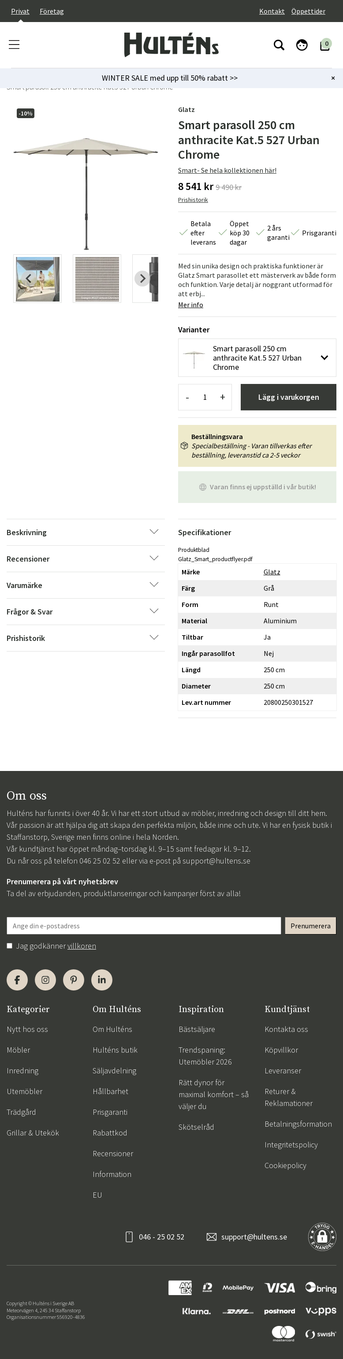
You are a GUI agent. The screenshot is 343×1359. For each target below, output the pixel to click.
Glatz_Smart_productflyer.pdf (215, 559)
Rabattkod (110, 1133)
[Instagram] (45, 979)
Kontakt (272, 11)
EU (97, 1195)
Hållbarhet (110, 1091)
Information (112, 1174)
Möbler (18, 1050)
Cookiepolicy (285, 1165)
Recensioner (113, 1153)
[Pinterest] (73, 979)
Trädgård (21, 1112)
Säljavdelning (114, 1070)
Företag (52, 11)
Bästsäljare (197, 1029)
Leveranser (283, 1070)
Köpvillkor (281, 1050)
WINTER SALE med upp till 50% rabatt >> (170, 78)
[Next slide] (142, 279)
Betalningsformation (298, 1124)
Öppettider (308, 11)
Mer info (190, 304)
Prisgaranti (110, 1112)
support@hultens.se (216, 861)
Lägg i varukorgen (288, 397)
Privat (20, 11)
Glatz (186, 109)
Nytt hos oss (27, 1029)
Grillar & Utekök (33, 1133)
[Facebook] (17, 979)
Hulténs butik (115, 1050)
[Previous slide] (29, 279)
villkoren (81, 946)
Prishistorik (193, 200)
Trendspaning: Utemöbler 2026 (205, 1056)
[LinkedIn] (101, 979)
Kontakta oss (286, 1029)
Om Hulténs (112, 1029)
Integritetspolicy (291, 1144)
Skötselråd (196, 1127)
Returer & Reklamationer (289, 1097)
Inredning (22, 1070)
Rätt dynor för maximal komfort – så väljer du (214, 1094)
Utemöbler (24, 1091)
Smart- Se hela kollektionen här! (227, 170)
